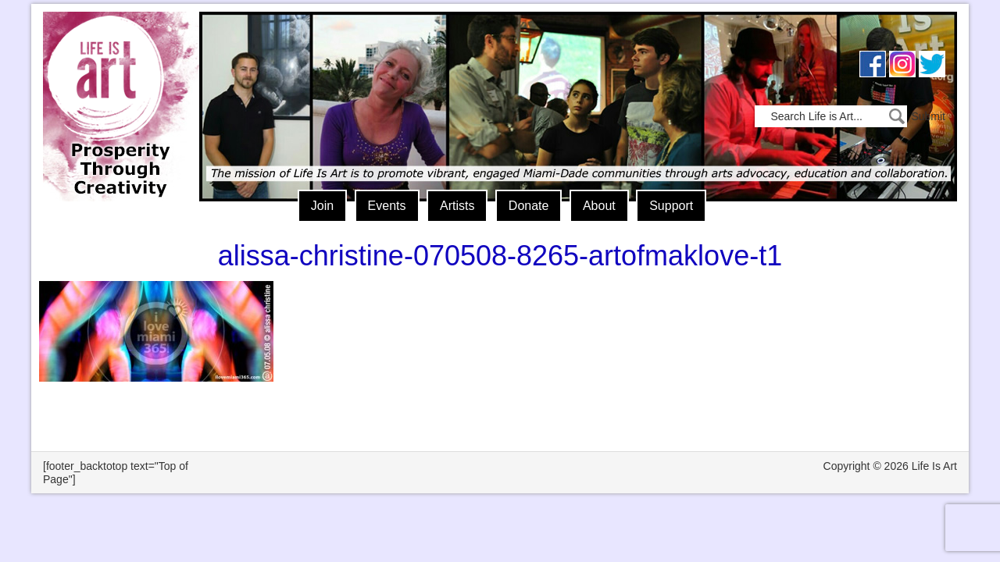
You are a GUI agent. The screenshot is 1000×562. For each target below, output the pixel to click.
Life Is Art (115, 84)
